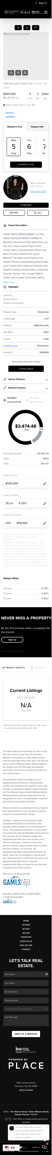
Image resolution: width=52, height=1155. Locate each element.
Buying (26, 929)
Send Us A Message (26, 1034)
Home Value (26, 941)
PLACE (34, 1114)
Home (26, 921)
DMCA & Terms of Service (28, 1151)
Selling (26, 933)
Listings (26, 925)
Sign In (41, 3)
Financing (26, 937)
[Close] (47, 1127)
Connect (26, 949)
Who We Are (26, 945)
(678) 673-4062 (26, 1090)
